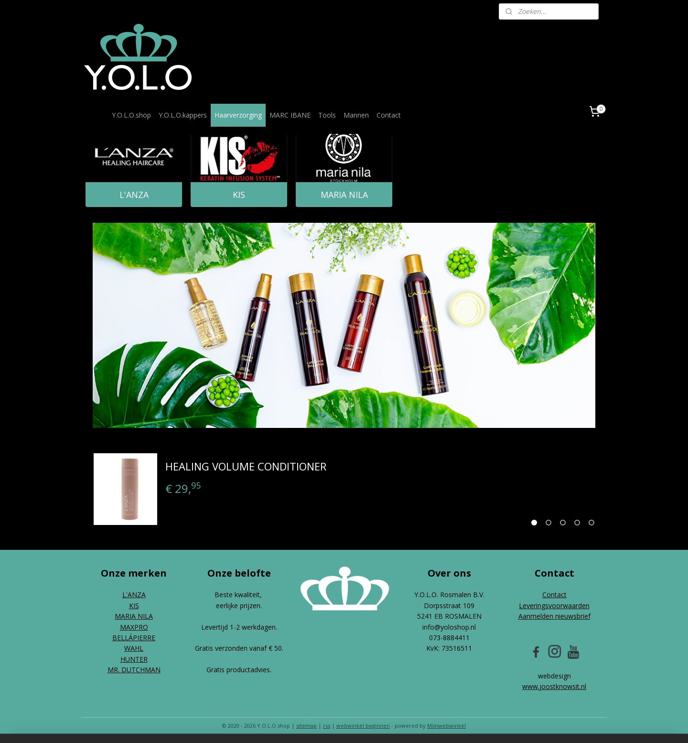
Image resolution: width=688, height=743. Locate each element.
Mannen (356, 115)
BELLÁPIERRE (133, 637)
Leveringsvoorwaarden (554, 605)
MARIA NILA (344, 194)
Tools (327, 115)
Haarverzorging (238, 115)
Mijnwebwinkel (446, 725)
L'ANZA (134, 194)
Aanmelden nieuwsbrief (554, 616)
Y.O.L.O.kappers (183, 115)
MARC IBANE (290, 115)
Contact (388, 115)
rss (326, 725)
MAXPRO (134, 627)
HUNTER (134, 659)
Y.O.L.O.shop (131, 115)
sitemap (306, 725)
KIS (239, 194)
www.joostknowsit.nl (554, 686)
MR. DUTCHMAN (134, 669)
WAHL (133, 648)
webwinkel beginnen (363, 725)
